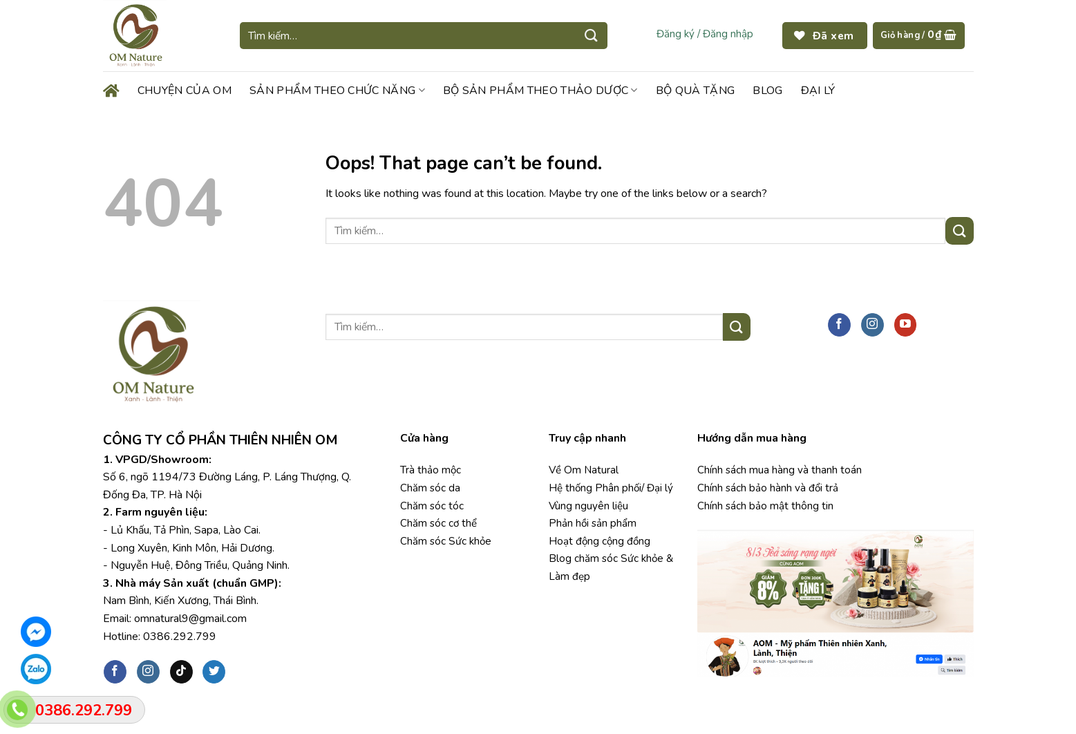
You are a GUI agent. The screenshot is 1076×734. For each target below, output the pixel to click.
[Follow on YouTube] (905, 325)
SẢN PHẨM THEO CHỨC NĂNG (337, 90)
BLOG (767, 90)
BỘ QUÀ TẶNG (695, 90)
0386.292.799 (179, 636)
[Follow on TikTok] (181, 672)
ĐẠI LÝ (818, 90)
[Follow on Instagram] (872, 325)
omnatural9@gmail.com (190, 618)
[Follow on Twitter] (213, 672)
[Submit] (591, 35)
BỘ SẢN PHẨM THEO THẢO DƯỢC (540, 90)
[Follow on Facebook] (839, 325)
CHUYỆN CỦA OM (185, 90)
